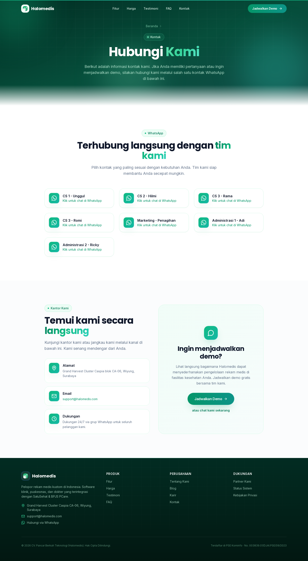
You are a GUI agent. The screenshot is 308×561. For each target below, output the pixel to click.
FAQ (169, 8)
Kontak (184, 8)
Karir (174, 495)
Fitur (116, 8)
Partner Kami (243, 481)
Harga (131, 8)
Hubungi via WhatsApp (40, 522)
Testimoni (151, 8)
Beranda (152, 26)
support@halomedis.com (41, 516)
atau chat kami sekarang (210, 410)
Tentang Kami (181, 481)
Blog (174, 488)
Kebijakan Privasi (246, 495)
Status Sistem (244, 488)
